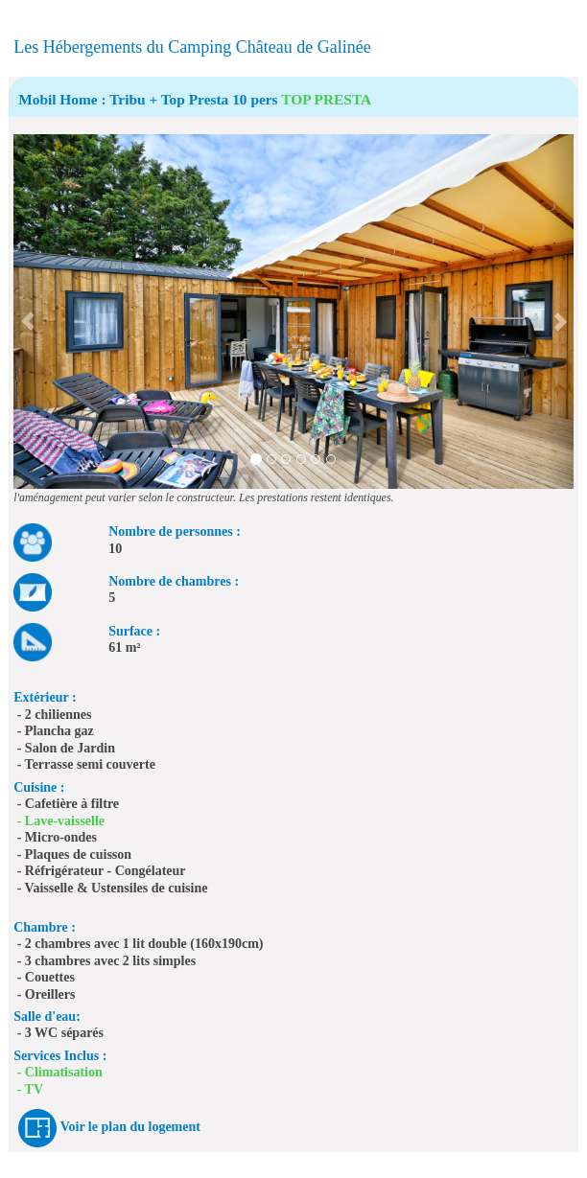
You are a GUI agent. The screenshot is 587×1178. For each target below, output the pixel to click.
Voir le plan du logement (130, 1127)
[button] (27, 311)
